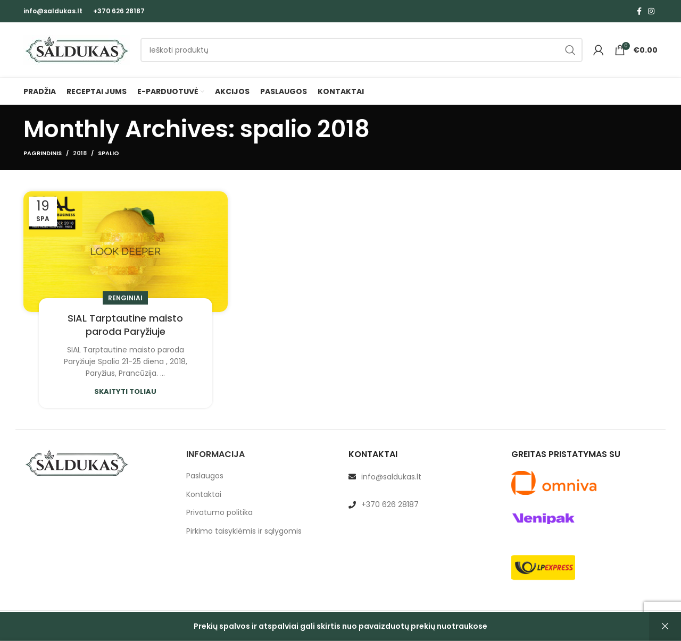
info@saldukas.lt (52, 10)
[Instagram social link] (651, 11)
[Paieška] (361, 50)
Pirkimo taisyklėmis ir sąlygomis (244, 531)
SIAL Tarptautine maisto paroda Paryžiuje (125, 324)
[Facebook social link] (639, 11)
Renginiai (125, 297)
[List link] (421, 477)
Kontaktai (203, 495)
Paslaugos (204, 476)
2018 (80, 153)
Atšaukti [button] (665, 626)
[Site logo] (76, 49)
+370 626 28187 (119, 10)
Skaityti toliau (125, 391)
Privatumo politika (219, 513)
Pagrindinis (42, 153)
